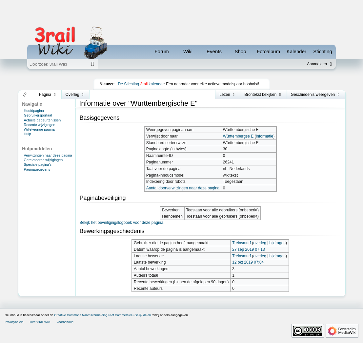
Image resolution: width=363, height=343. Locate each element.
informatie (264, 136)
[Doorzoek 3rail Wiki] (57, 64)
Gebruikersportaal (38, 115)
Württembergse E (238, 136)
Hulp (27, 134)
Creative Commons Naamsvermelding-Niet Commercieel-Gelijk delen (102, 315)
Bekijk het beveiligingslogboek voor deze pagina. (121, 222)
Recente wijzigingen (39, 125)
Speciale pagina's (37, 164)
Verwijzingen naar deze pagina (48, 155)
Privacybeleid (14, 322)
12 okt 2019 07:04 (248, 262)
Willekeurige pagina (39, 129)
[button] (25, 94)
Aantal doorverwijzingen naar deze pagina (182, 188)
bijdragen (278, 243)
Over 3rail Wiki (40, 322)
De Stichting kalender (141, 84)
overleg (259, 243)
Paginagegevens (37, 169)
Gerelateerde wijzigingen (43, 160)
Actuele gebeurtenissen (42, 120)
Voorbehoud (64, 322)
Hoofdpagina (34, 111)
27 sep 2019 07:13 (248, 249)
